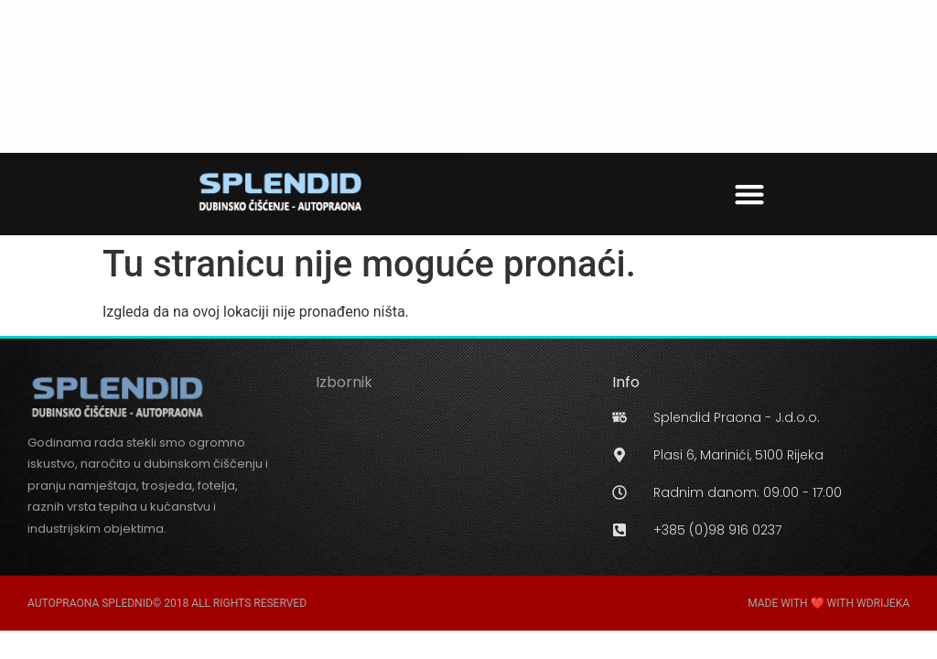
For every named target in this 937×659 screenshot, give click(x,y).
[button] (750, 193)
